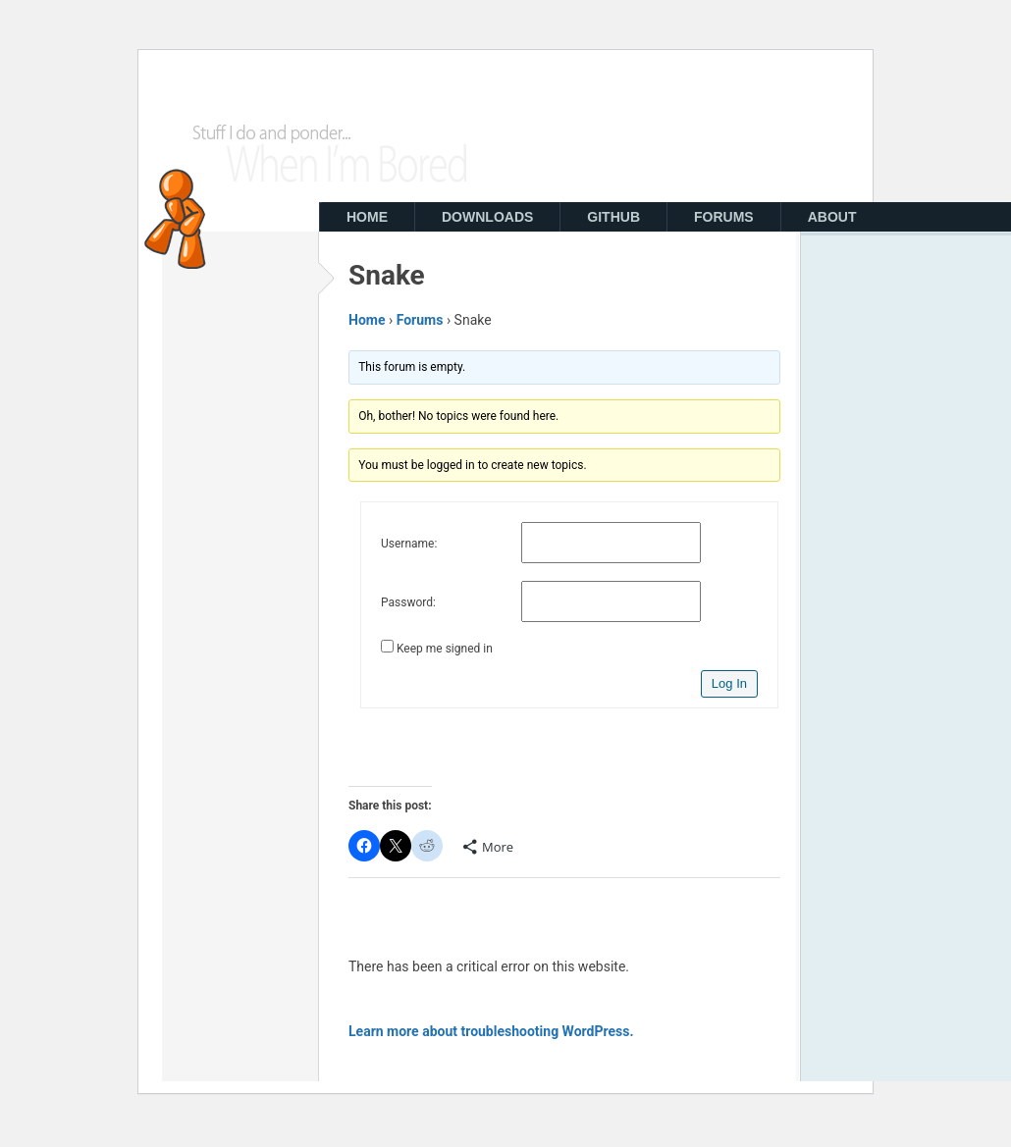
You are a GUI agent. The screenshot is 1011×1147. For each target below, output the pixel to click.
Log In (729, 683)
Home (366, 320)
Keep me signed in (445, 648)
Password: (408, 602)
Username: (409, 543)
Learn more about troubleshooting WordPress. (490, 1031)
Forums (420, 320)
